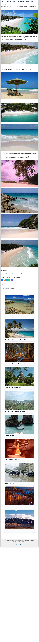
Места (15, 273)
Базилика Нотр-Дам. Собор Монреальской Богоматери (19, 353)
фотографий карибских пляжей (16, 268)
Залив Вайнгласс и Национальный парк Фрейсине (19, 305)
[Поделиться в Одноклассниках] (5, 280)
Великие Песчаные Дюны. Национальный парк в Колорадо (19, 521)
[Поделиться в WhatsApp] (9, 280)
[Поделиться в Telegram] (7, 280)
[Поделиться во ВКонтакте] (2, 280)
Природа (22, 273)
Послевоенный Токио (19, 473)
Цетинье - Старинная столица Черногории (19, 401)
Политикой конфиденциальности (25, 542)
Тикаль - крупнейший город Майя (19, 377)
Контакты (17, 544)
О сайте (21, 544)
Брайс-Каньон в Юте (19, 497)
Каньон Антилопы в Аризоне (19, 449)
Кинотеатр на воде (19, 425)
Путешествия (18, 273)
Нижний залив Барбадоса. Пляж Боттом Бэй (19, 329)
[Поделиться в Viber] (12, 280)
